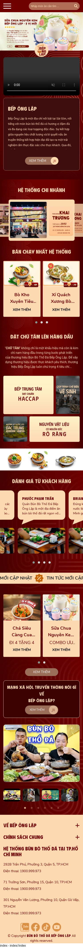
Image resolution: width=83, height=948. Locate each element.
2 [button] (31, 808)
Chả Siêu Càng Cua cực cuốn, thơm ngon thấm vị (22, 631)
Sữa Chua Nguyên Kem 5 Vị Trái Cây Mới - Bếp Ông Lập (61, 631)
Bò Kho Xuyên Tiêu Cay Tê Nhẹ (21, 298)
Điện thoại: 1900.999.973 (22, 871)
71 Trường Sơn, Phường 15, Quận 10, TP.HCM (37, 882)
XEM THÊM (22, 309)
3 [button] (38, 808)
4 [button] (45, 808)
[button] (36, 322)
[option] (41, 753)
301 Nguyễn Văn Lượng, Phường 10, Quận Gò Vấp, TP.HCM (41, 903)
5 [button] (51, 808)
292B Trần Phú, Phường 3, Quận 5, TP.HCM (35, 864)
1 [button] (25, 808)
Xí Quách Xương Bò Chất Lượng (61, 298)
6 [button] (58, 808)
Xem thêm (43, 161)
